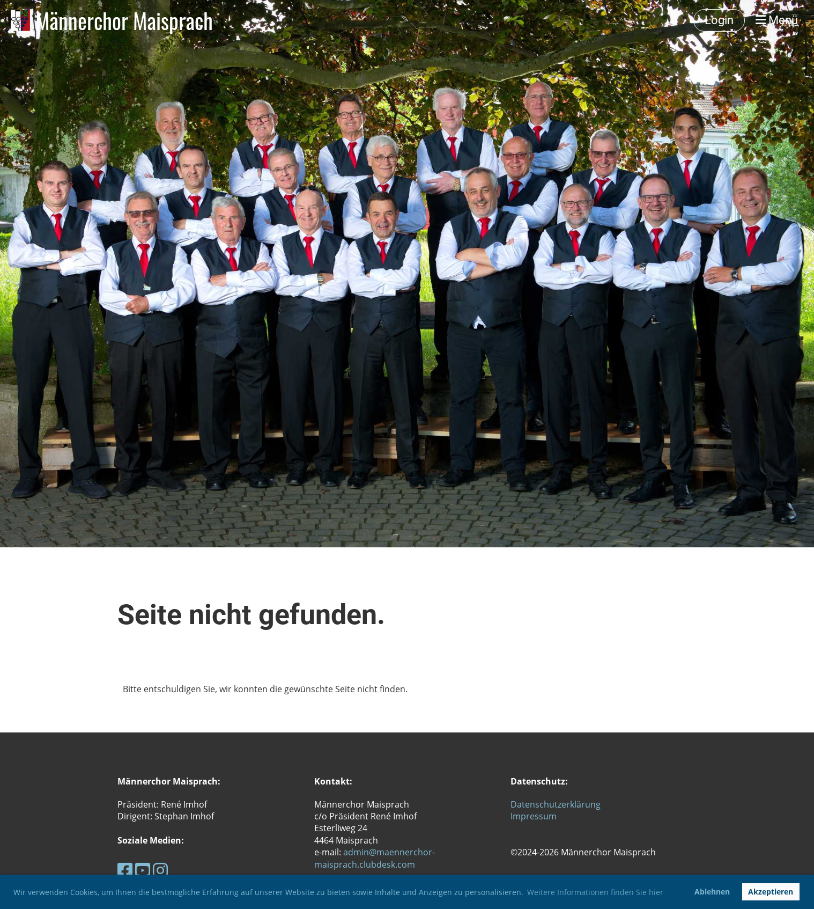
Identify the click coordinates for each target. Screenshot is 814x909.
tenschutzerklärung (561, 804)
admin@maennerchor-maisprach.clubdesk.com (374, 858)
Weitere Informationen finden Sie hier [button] (595, 892)
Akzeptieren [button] (770, 891)
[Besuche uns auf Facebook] (124, 870)
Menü (777, 20)
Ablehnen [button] (712, 891)
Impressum (533, 816)
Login (719, 20)
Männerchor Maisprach (124, 20)
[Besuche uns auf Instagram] (160, 870)
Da (516, 804)
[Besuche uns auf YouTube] (142, 870)
